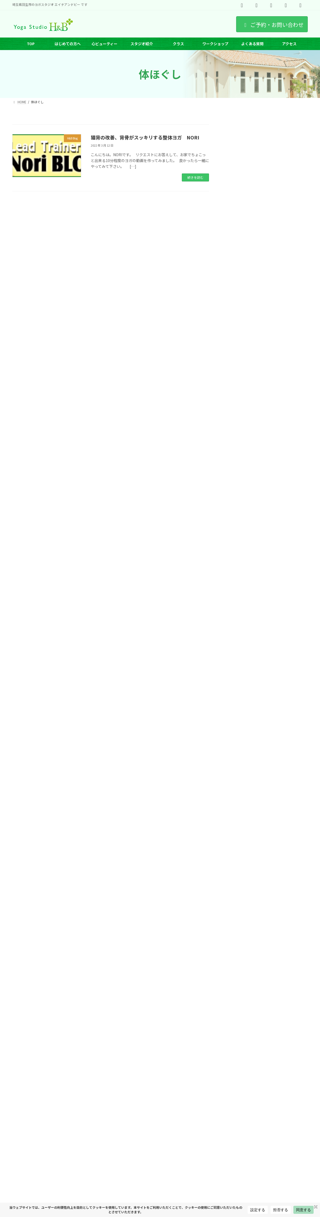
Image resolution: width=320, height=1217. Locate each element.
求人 (124, 1123)
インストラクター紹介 (62, 1123)
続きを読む (195, 177)
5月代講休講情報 (274, 665)
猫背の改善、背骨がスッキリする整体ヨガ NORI (145, 137)
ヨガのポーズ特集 (150, 1123)
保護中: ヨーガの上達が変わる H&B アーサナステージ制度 (283, 637)
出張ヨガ (277, 1123)
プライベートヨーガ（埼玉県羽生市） (234, 1123)
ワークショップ (100, 1123)
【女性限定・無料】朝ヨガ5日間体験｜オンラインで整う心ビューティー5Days (283, 434)
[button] (267, 131)
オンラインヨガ (185, 1123)
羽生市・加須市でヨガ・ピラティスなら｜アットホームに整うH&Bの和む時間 (282, 500)
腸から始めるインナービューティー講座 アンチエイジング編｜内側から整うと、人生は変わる (284, 568)
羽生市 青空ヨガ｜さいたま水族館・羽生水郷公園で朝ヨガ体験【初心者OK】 (282, 288)
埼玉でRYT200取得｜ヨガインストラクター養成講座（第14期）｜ (283, 604)
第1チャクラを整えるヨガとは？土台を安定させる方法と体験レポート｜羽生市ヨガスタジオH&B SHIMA (283, 329)
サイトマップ (26, 1126)
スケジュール (26, 1123)
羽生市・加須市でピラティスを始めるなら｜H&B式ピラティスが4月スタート (283, 467)
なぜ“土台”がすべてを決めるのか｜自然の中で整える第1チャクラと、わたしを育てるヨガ (283, 398)
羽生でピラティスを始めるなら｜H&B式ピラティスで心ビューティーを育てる (282, 533)
